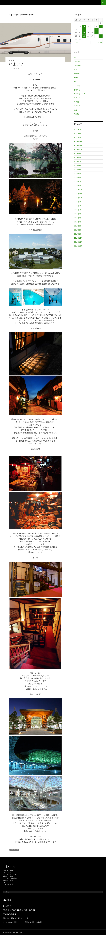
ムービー (6, 882)
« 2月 (76, 42)
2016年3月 (78, 177)
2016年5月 (78, 169)
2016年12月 (78, 141)
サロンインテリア (80, 94)
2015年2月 (78, 230)
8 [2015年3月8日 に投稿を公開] (100, 26)
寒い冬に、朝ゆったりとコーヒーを (15, 918)
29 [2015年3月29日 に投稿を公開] (100, 36)
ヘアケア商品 (8, 880)
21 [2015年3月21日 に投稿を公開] (96, 33)
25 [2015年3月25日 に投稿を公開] (84, 36)
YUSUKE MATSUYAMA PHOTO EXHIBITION (19, 910)
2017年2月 (78, 133)
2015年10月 (78, 198)
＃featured (14, 850)
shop (75, 82)
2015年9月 (78, 202)
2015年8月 (78, 206)
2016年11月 (78, 145)
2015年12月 (78, 190)
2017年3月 (78, 129)
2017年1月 (78, 137)
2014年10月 (78, 246)
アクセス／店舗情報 (10, 878)
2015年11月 (78, 194)
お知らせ (77, 90)
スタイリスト (8, 872)
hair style (77, 74)
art (75, 57)
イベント (11, 60)
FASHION (77, 65)
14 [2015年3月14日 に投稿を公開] (96, 29)
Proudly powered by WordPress (12, 932)
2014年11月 (78, 242)
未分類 (76, 114)
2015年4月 (78, 222)
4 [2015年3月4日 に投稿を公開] (84, 26)
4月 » (100, 42)
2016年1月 (78, 186)
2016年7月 (78, 161)
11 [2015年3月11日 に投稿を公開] (84, 29)
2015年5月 (78, 218)
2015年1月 (78, 234)
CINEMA (77, 61)
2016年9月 (78, 153)
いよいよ (16, 64)
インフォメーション (10, 874)
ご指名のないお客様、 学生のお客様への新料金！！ (24, 922)
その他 (76, 102)
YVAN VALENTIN (9, 914)
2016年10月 (78, 149)
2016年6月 (78, 165)
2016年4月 (78, 173)
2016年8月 (78, 157)
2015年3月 (78, 226)
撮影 (75, 110)
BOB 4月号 (7, 906)
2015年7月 (78, 210)
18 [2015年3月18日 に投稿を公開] (84, 33)
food (75, 69)
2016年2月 (78, 182)
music (76, 78)
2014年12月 (78, 238)
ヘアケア (77, 106)
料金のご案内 (8, 876)
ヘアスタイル (8, 870)
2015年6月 (78, 214)
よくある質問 (8, 884)
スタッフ (77, 98)
